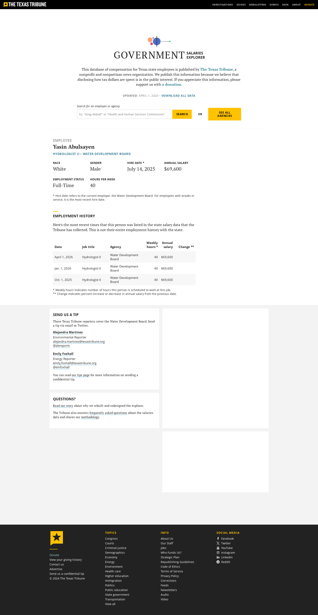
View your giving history (66, 560)
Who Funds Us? (171, 552)
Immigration (113, 581)
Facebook (225, 538)
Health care (113, 571)
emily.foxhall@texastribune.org (74, 363)
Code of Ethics (170, 566)
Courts (109, 543)
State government (117, 595)
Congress (111, 538)
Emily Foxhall (63, 354)
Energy (109, 562)
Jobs (163, 548)
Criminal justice (115, 548)
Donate (54, 555)
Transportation (115, 599)
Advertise (56, 569)
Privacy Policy (170, 576)
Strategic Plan (170, 557)
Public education (116, 590)
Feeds (165, 585)
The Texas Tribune (216, 69)
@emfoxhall (61, 367)
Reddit (223, 562)
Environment (114, 566)
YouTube (225, 548)
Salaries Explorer (195, 55)
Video (164, 599)
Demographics (115, 552)
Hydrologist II (66, 154)
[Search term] (124, 114)
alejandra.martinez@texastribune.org (79, 341)
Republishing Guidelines (177, 562)
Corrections (168, 581)
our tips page (81, 375)
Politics (110, 585)
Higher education (117, 576)
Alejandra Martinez (68, 332)
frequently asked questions (108, 413)
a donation (171, 84)
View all (110, 604)
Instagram (226, 552)
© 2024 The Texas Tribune (67, 578)
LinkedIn (225, 557)
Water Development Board (107, 154)
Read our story (63, 406)
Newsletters (169, 590)
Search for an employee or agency (98, 106)
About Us (167, 538)
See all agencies (224, 114)
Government (149, 55)
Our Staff (167, 543)
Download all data (178, 95)
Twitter (224, 543)
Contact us (57, 564)
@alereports (61, 345)
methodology (90, 417)
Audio (165, 595)
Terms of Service (172, 571)
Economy (111, 557)
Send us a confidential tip (67, 574)
